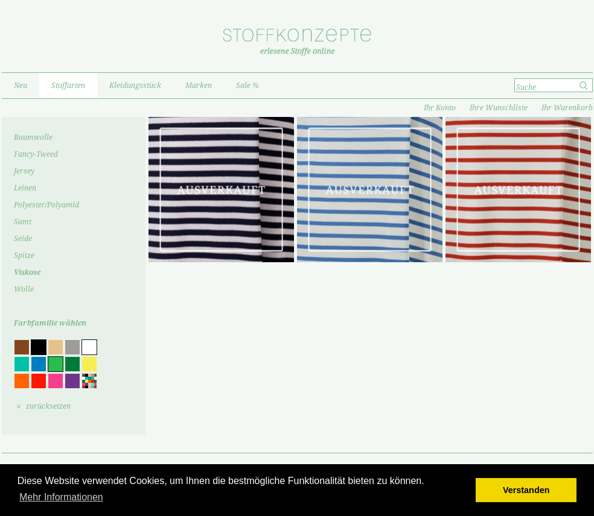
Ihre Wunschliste (499, 108)
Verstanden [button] (526, 490)
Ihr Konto (440, 108)
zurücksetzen (48, 406)
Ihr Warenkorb (567, 108)
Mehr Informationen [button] (61, 497)
